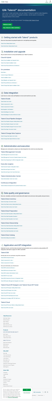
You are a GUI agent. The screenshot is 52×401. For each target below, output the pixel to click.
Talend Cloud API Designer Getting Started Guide (10, 287)
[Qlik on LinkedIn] (45, 392)
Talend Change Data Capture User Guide (9, 136)
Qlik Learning (6, 323)
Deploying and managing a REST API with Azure (10, 298)
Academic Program (7, 379)
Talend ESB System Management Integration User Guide (12, 280)
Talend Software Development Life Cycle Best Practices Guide (13, 185)
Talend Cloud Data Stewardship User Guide (9, 231)
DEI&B (4, 377)
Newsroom (5, 384)
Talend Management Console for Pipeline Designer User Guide (13, 157)
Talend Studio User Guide (6, 101)
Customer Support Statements (7, 74)
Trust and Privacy (7, 356)
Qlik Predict (5, 345)
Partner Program (6, 380)
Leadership (5, 374)
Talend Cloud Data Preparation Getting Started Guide (11, 213)
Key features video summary (11, 27)
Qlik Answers (6, 344)
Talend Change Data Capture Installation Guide (10, 85)
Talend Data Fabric (7, 337)
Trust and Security (7, 355)
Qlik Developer (6, 319)
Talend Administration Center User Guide (9, 178)
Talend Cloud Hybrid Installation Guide (8, 62)
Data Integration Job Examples (7, 109)
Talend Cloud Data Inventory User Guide (9, 206)
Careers (5, 382)
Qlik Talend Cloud (7, 335)
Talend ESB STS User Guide (6, 275)
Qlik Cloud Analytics (7, 342)
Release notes (7, 24)
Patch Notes (3, 72)
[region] (17, 393)
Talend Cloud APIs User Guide (7, 307)
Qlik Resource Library (7, 326)
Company (5, 372)
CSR (4, 375)
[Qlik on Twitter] (43, 392)
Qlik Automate (6, 347)
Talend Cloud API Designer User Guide (8, 290)
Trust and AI (5, 358)
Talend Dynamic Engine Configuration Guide (10, 166)
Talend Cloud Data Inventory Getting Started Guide (11, 204)
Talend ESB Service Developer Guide (8, 270)
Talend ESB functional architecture (8, 267)
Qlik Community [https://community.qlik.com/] (37, 392)
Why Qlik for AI (6, 360)
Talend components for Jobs (7, 104)
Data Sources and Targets (8, 365)
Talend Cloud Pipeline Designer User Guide (9, 124)
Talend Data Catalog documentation (8, 237)
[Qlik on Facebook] (47, 392)
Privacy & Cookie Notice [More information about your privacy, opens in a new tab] (13, 397)
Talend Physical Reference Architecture (9, 82)
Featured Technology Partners (9, 363)
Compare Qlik (6, 361)
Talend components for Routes (7, 106)
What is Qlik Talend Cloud (32, 20)
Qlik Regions (6, 366)
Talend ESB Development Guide (7, 257)
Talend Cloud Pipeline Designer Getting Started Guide (11, 121)
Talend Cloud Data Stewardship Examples (9, 228)
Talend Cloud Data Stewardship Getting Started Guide (11, 225)
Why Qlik (5, 353)
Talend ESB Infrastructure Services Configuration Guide (12, 278)
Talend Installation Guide (6, 77)
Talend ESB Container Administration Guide (9, 273)
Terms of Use (40, 395)
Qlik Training (5, 321)
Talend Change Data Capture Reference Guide (10, 138)
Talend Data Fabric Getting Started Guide (9, 46)
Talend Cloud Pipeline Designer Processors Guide (11, 126)
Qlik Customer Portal (7, 324)
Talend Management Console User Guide (9, 154)
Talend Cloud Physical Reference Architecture (10, 65)
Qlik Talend (5, 334)
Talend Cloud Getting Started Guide (8, 43)
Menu (50, 2)
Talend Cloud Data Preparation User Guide (9, 218)
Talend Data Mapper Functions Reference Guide (10, 114)
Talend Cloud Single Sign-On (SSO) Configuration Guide (12, 159)
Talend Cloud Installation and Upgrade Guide (10, 60)
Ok (26, 389)
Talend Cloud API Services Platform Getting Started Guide (12, 305)
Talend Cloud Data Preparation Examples (9, 216)
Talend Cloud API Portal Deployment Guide (9, 295)
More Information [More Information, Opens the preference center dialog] (26, 392)
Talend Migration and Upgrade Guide (8, 80)
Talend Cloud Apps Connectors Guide (8, 129)
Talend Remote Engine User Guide (8, 169)
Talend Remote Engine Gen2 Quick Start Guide (10, 172)
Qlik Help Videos (6, 318)
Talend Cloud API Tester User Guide (8, 293)
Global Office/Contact (7, 386)
